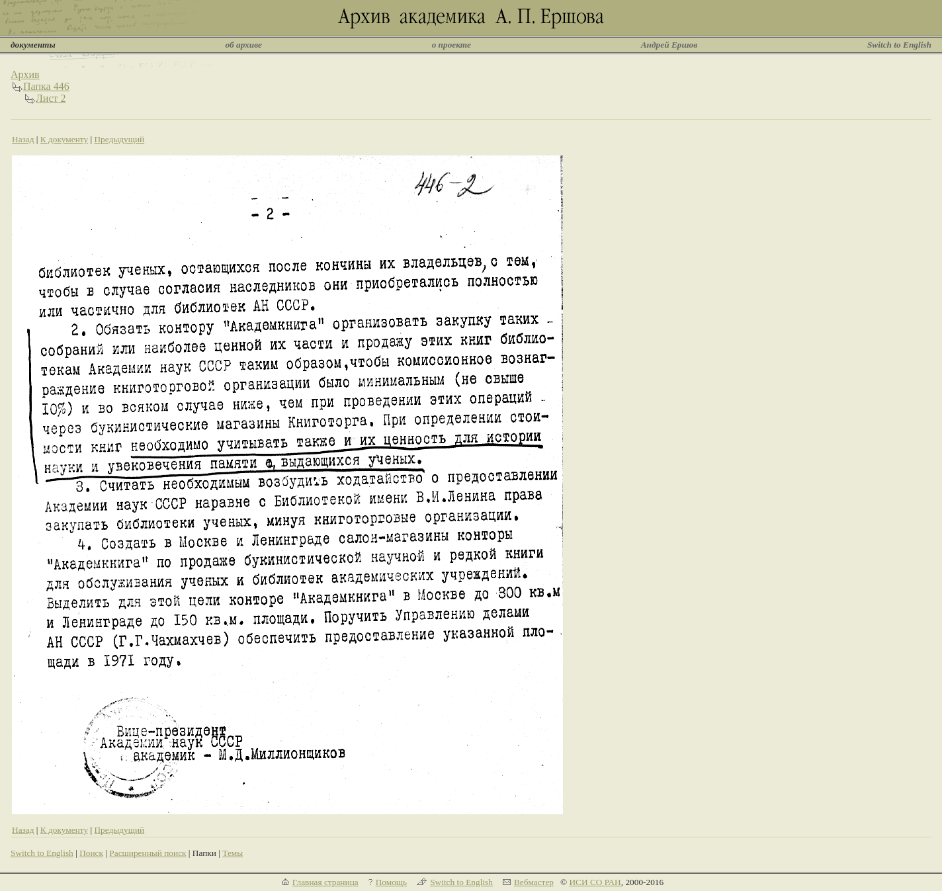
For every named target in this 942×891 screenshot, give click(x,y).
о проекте (451, 45)
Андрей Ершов (669, 45)
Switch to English (899, 45)
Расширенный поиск (147, 853)
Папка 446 (46, 86)
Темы (232, 853)
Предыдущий (119, 139)
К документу (64, 139)
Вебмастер (534, 882)
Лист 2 (51, 98)
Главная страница (325, 882)
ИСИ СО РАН (595, 882)
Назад (23, 139)
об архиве (243, 45)
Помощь (391, 882)
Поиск (91, 853)
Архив (25, 74)
